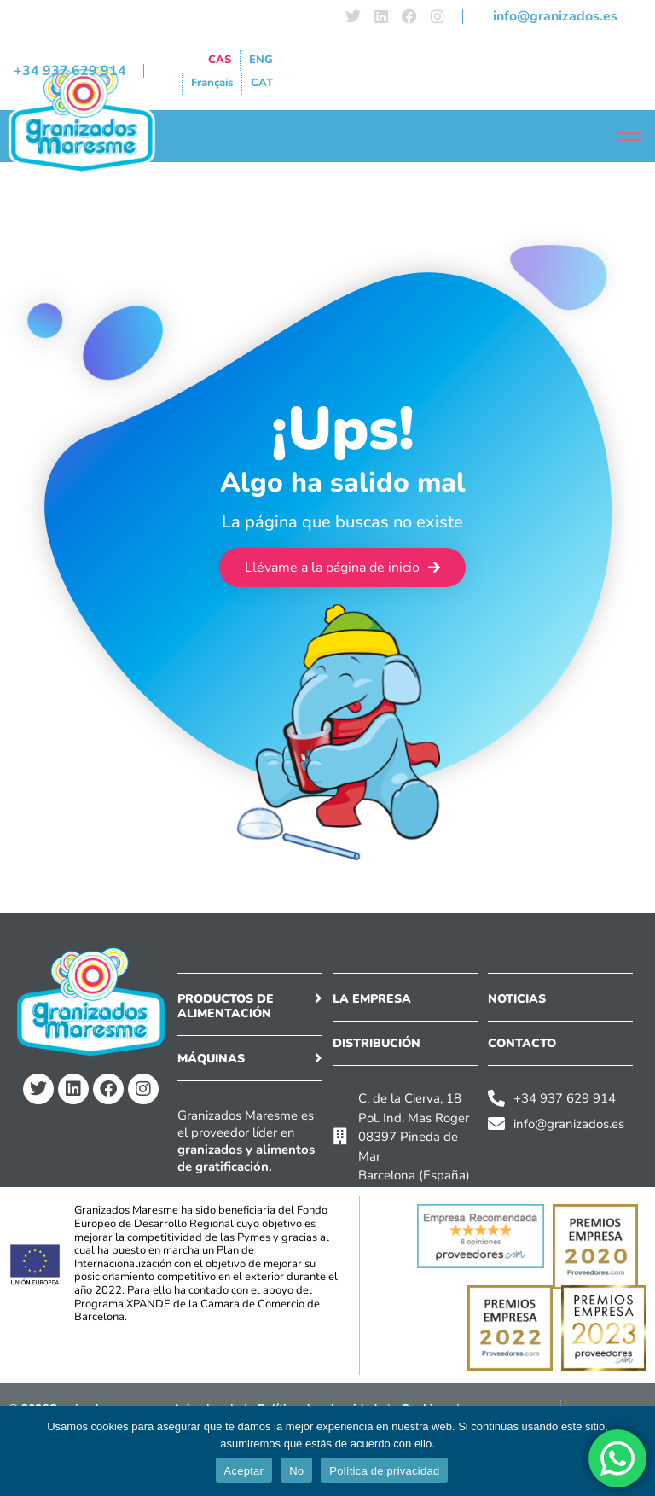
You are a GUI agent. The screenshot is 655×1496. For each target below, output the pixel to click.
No (296, 1470)
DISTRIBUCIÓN (376, 1043)
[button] (249, 1010)
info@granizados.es (555, 16)
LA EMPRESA (372, 999)
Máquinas (211, 1059)
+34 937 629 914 (70, 70)
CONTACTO (522, 1043)
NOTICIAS (517, 999)
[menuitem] (220, 60)
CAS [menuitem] (219, 59)
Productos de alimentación (225, 1006)
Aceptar (244, 1470)
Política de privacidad (384, 1470)
